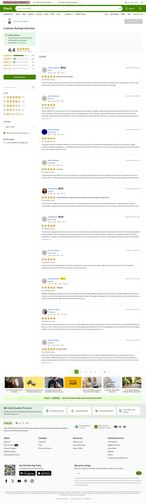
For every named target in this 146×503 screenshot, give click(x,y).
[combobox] (20, 126)
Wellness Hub (138, 14)
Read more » (82, 495)
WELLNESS (73, 382)
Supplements (8, 14)
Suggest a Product (114, 445)
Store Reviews (11, 445)
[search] (33, 87)
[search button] (120, 8)
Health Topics (81, 14)
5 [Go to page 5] (95, 372)
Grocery (39, 14)
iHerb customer (53, 68)
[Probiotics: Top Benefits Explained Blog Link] (111, 385)
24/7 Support (112, 442)
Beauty (31, 14)
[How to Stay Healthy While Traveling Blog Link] (14, 385)
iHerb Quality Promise (11, 455)
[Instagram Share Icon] (32, 481)
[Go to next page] (110, 372)
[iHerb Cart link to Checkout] (140, 8)
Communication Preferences (117, 458)
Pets (58, 14)
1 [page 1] (76, 372)
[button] (142, 2)
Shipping (111, 451)
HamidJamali (52, 217)
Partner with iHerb (44, 448)
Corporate (42, 442)
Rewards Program (10, 448)
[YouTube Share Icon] (19, 481)
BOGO (123, 14)
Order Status (112, 448)
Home (46, 14)
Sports (18, 14)
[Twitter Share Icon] (12, 481)
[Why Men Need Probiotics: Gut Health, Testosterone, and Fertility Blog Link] (54, 385)
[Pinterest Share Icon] (25, 481)
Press (40, 445)
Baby (52, 14)
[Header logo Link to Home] (8, 8)
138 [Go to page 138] (104, 372)
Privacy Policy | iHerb (61, 498)
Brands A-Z (69, 14)
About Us (7, 442)
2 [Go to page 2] (81, 372)
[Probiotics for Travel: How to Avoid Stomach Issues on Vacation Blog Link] (34, 385)
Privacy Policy (137, 482)
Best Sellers (115, 14)
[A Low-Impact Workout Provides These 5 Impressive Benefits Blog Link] (131, 385)
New (129, 14)
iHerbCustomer (53, 250)
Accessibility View (79, 445)
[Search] (69, 8)
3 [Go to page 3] (86, 372)
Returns (110, 455)
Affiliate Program (10, 451)
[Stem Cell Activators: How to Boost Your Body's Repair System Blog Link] (92, 385)
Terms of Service (81, 485)
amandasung (52, 188)
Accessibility (86, 498)
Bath (24, 14)
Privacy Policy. (102, 482)
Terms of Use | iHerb (76, 498)
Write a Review (20, 77)
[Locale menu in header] (132, 2)
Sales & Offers (78, 448)
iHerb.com (8, 491)
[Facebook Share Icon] (6, 481)
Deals (106, 14)
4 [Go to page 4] (90, 372)
